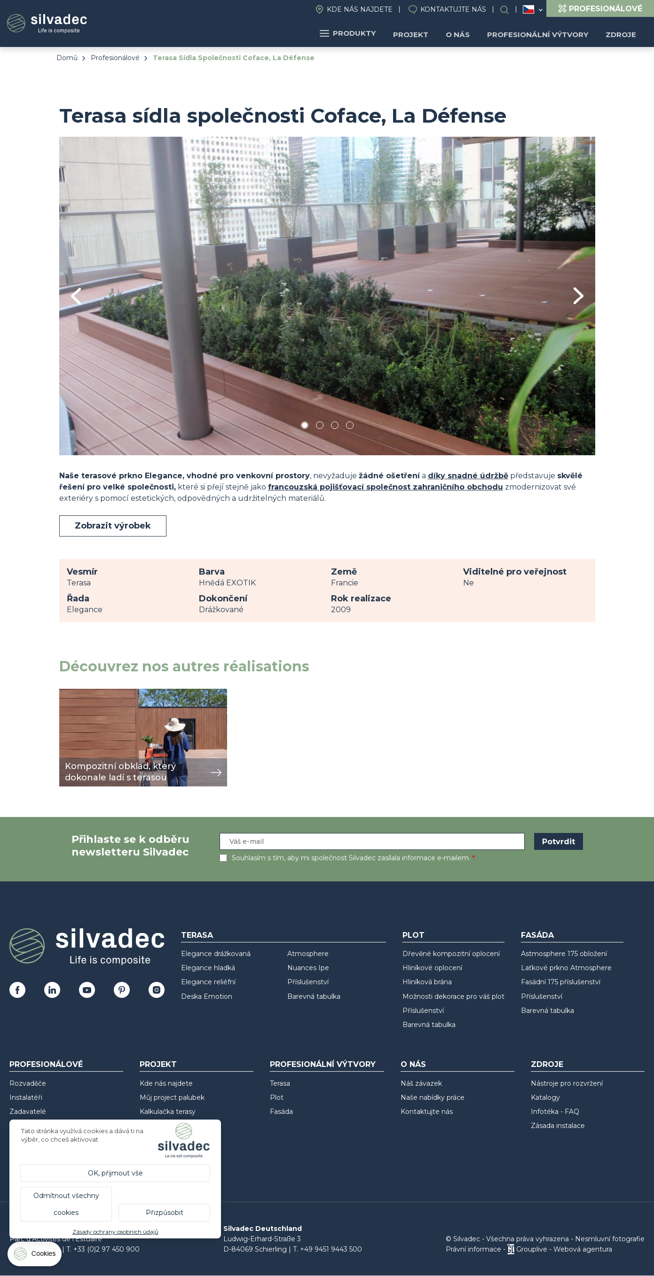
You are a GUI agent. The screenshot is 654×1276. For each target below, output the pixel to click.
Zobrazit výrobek (113, 526)
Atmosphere (308, 953)
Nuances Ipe (308, 968)
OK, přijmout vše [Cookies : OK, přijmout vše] (115, 1173)
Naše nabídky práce (433, 1097)
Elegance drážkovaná (216, 953)
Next (578, 295)
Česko (528, 9)
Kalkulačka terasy (168, 1111)
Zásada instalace (558, 1125)
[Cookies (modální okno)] (35, 1256)
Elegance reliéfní (208, 982)
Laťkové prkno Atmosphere (566, 968)
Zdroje (622, 33)
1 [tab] (304, 426)
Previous (76, 296)
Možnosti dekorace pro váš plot (453, 996)
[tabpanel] (327, 296)
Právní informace (473, 1249)
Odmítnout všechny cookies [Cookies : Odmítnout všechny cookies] (66, 1204)
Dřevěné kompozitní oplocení (451, 953)
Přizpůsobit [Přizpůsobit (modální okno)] (164, 1212)
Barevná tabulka (313, 996)
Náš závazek (421, 1083)
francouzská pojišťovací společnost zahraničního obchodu (385, 486)
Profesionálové (115, 58)
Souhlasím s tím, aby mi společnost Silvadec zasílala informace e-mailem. (351, 858)
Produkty (364, 33)
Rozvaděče (27, 1083)
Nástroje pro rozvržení (567, 1083)
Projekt (423, 33)
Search (509, 9)
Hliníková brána (427, 982)
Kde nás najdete (360, 9)
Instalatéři (25, 1097)
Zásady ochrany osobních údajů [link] (115, 1231)
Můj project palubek (172, 1097)
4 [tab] (349, 426)
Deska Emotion (206, 996)
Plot (413, 935)
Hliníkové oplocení (432, 968)
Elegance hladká (208, 968)
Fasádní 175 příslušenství (560, 982)
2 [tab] (319, 426)
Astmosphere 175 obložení (564, 953)
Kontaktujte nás (453, 9)
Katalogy (545, 1097)
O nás (467, 33)
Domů (67, 58)
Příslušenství (308, 982)
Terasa (197, 935)
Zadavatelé (27, 1111)
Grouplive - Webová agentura (564, 1249)
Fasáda (537, 935)
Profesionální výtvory (543, 33)
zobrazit (74, 693)
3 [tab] (334, 426)
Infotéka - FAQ (555, 1111)
